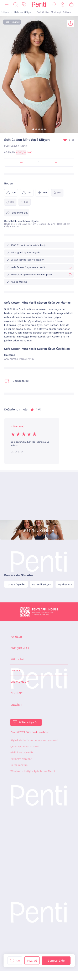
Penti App (16, 693)
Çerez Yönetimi (19, 764)
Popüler (16, 636)
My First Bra (65, 584)
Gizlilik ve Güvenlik (21, 752)
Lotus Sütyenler (16, 584)
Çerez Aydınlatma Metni (24, 746)
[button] (33, 129)
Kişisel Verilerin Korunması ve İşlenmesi (34, 740)
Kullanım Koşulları (21, 758)
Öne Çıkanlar (19, 648)
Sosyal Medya (19, 681)
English (16, 704)
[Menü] (6, 4)
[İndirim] (24, 4)
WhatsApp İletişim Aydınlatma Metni (32, 771)
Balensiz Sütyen (23, 12)
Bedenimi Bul (17, 213)
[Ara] (15, 4)
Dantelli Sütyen (41, 584)
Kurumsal (17, 659)
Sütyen (5, 12)
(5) (71, 140)
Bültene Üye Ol (28, 722)
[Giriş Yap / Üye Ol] (62, 4)
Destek (15, 670)
